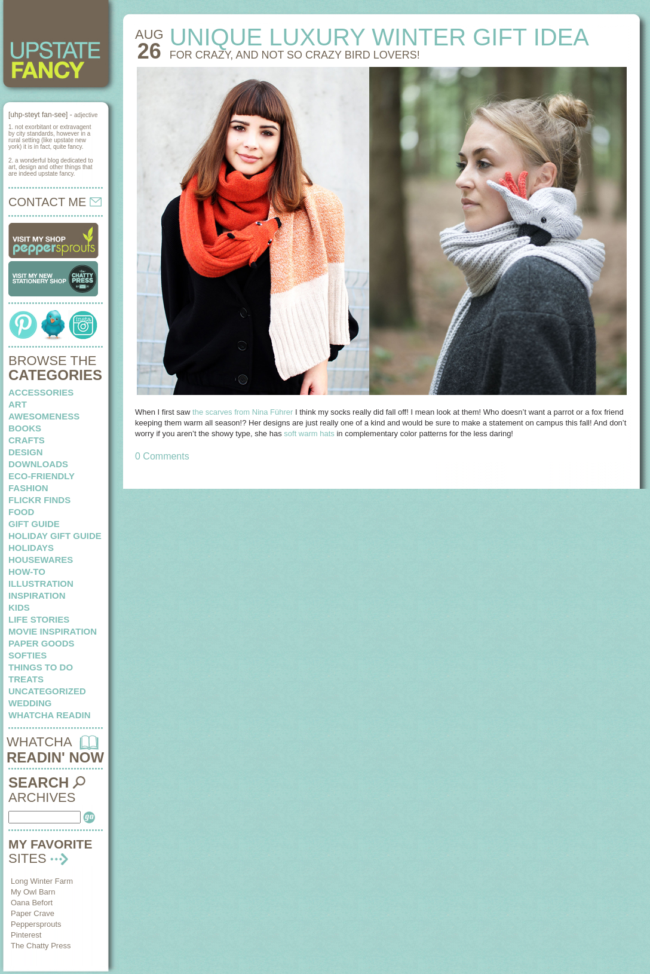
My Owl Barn (33, 891)
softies (27, 655)
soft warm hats (309, 433)
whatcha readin (49, 715)
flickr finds (39, 500)
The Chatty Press (40, 945)
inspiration (37, 595)
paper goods (41, 643)
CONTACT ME (55, 202)
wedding (30, 703)
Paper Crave (32, 913)
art (17, 404)
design (25, 452)
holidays (31, 548)
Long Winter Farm (42, 881)
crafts (26, 440)
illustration (40, 583)
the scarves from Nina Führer (242, 412)
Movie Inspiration (52, 631)
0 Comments (162, 456)
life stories (38, 619)
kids (19, 607)
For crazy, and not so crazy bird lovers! (295, 55)
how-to (26, 571)
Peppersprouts (36, 924)
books (24, 428)
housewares (40, 560)
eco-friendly (41, 476)
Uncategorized (47, 691)
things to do (40, 667)
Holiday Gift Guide (55, 536)
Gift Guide (34, 524)
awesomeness (43, 416)
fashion (28, 488)
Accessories (40, 392)
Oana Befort (32, 902)
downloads (38, 464)
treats (26, 679)
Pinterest (26, 934)
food (21, 512)
